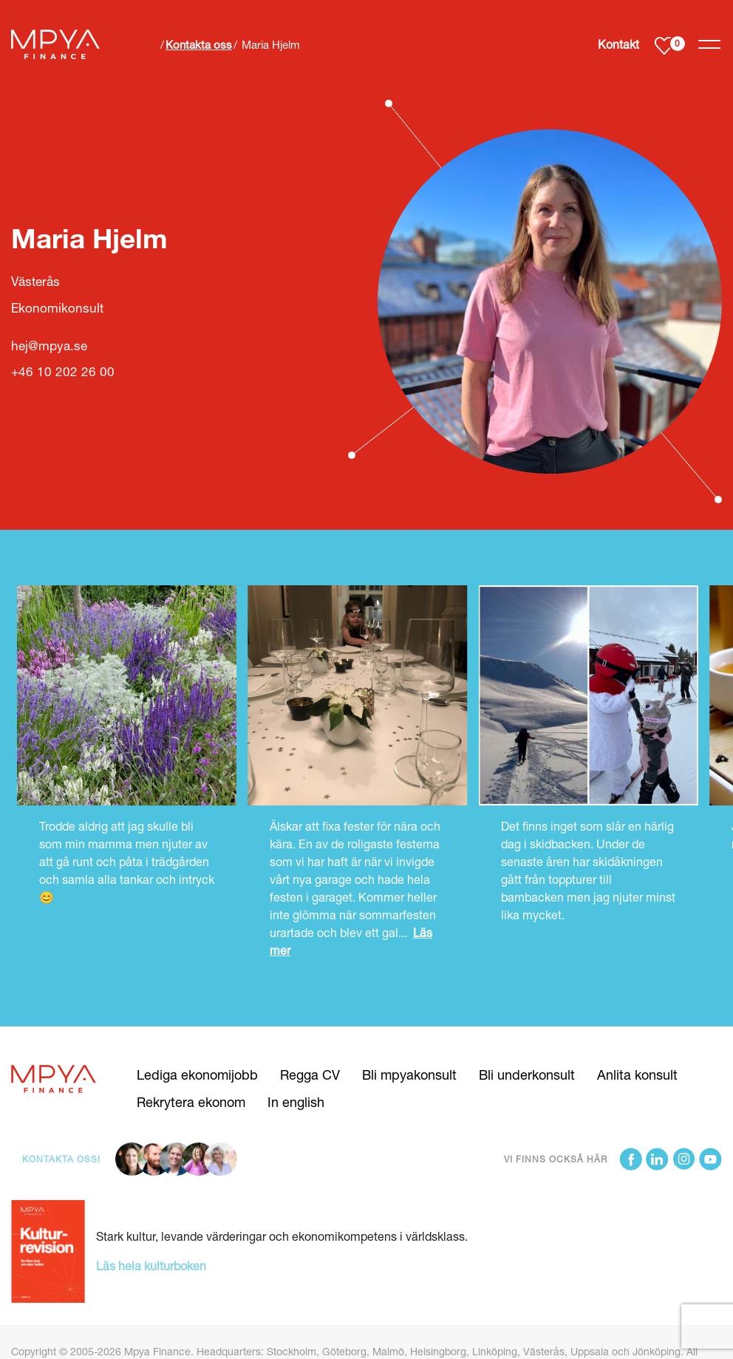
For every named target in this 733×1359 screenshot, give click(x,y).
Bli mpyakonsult (409, 1074)
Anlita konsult (637, 1074)
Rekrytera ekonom (191, 1102)
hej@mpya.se (49, 345)
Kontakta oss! (61, 1159)
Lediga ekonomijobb (197, 1074)
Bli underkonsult (527, 1074)
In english (295, 1102)
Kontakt (618, 44)
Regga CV (310, 1074)
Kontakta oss (199, 44)
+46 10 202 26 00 (63, 371)
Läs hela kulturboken (151, 1265)
